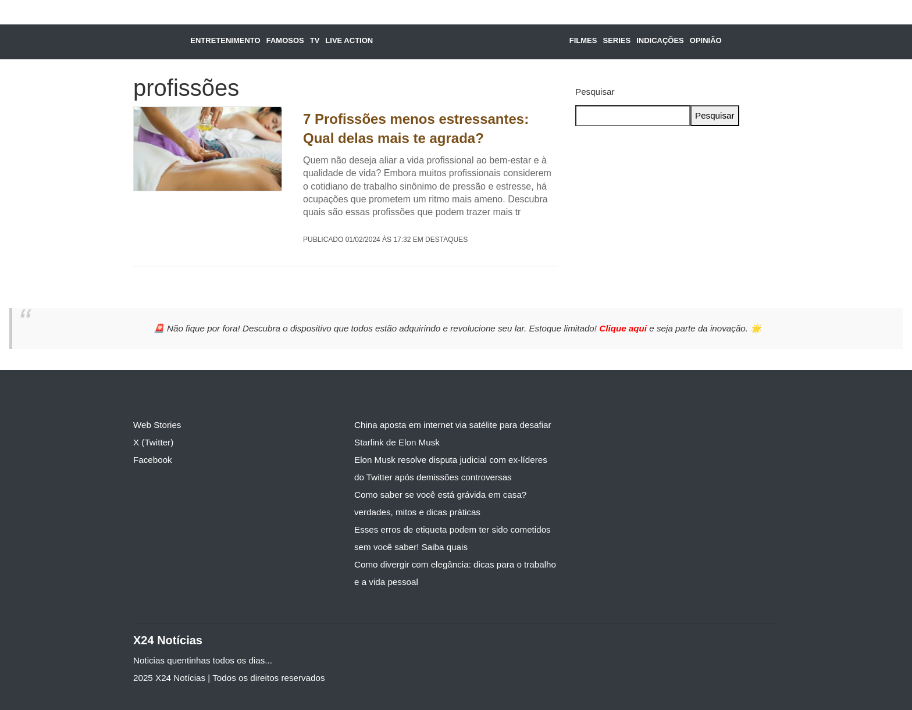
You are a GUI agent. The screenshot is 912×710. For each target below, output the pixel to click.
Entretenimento (225, 40)
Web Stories (157, 425)
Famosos (285, 40)
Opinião (706, 40)
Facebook (152, 460)
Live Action (349, 40)
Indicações (660, 40)
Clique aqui (624, 328)
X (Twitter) (153, 442)
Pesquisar (595, 92)
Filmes (583, 40)
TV (315, 40)
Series (616, 40)
